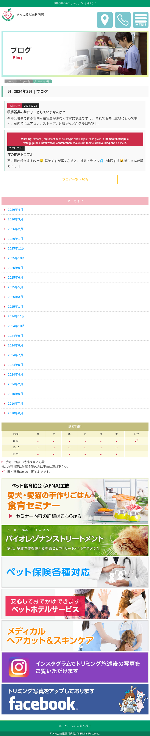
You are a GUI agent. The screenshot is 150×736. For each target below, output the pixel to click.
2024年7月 (15, 355)
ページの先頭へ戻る (78, 726)
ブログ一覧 (24, 81)
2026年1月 (15, 238)
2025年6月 (15, 277)
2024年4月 (15, 374)
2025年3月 (15, 297)
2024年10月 (16, 326)
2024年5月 (15, 364)
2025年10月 (16, 258)
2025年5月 (15, 287)
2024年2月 (15, 384)
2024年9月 (15, 335)
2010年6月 (15, 413)
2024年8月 (15, 345)
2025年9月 (15, 268)
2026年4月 (15, 209)
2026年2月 (15, 229)
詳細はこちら (75, 114)
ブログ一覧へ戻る (75, 179)
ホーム (10, 81)
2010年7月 (15, 403)
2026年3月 (15, 219)
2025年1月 (15, 306)
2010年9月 (15, 394)
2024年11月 (16, 316)
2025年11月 (16, 248)
